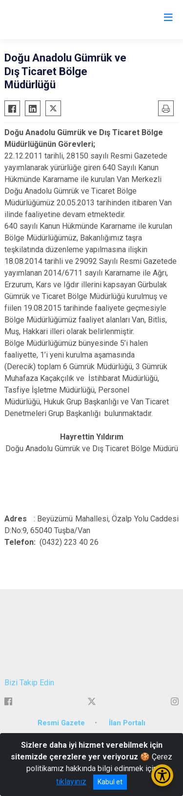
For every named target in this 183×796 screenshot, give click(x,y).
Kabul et (110, 782)
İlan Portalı (127, 723)
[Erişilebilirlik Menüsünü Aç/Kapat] (162, 775)
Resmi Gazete (61, 723)
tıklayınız (71, 781)
